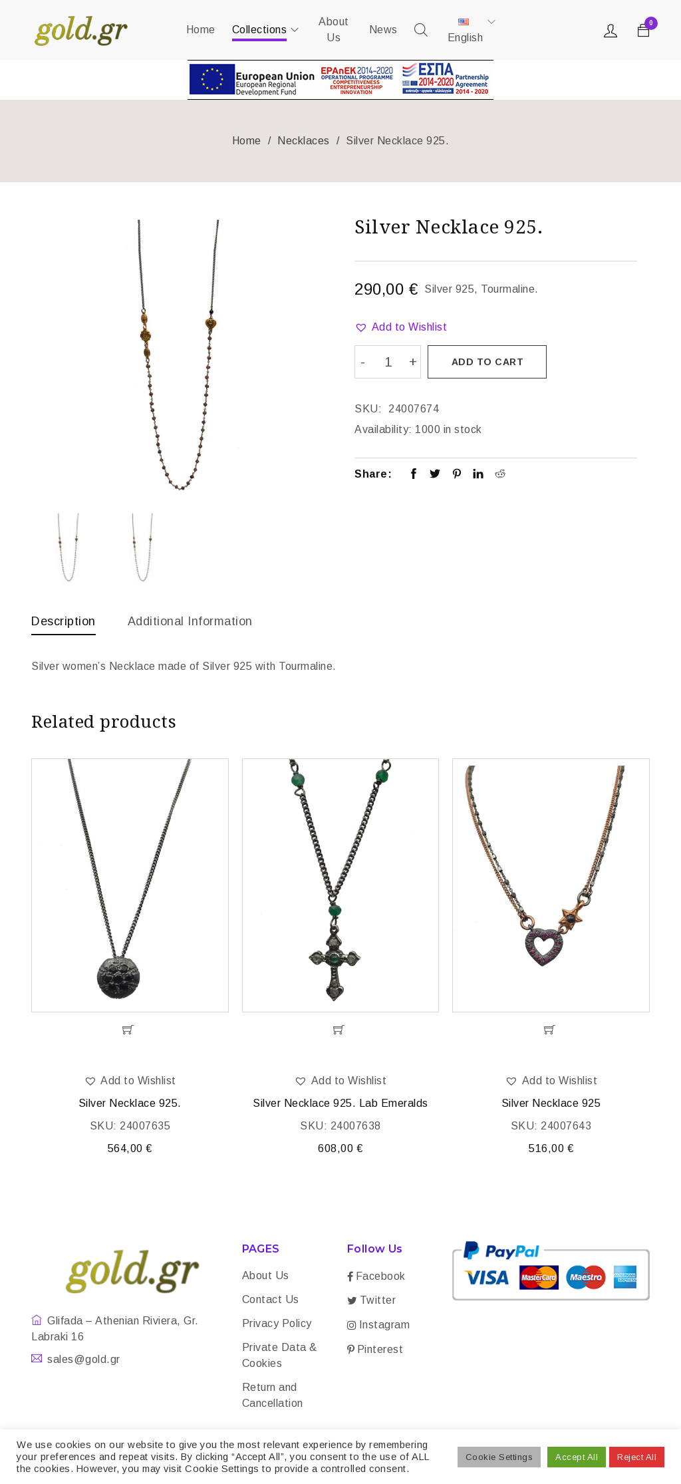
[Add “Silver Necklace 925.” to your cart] (130, 1031)
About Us (265, 1276)
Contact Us (270, 1300)
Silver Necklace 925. (130, 1104)
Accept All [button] (576, 1457)
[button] (400, 327)
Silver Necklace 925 (551, 1104)
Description (63, 621)
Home (246, 140)
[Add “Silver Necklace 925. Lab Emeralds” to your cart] (341, 1031)
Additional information (190, 621)
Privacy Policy (277, 1324)
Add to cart (488, 362)
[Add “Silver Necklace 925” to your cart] (551, 1031)
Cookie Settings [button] (499, 1457)
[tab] (63, 625)
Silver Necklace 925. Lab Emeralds (340, 1104)
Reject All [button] (636, 1457)
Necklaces (303, 140)
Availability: (383, 428)
